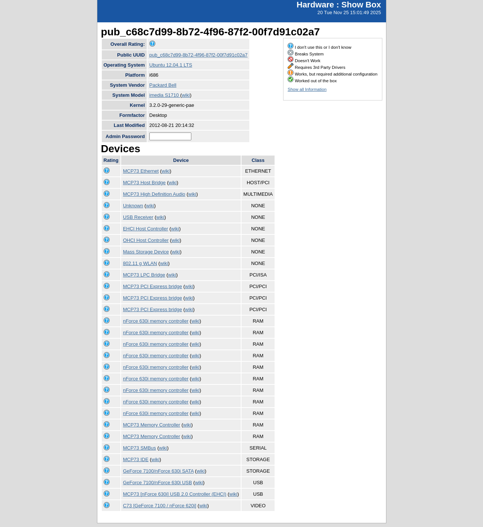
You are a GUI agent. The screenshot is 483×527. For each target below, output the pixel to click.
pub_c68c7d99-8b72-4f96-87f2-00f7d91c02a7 (198, 55)
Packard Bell (162, 85)
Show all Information (307, 89)
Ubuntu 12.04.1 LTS (170, 65)
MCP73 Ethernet (141, 171)
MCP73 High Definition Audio (154, 194)
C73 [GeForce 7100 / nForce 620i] (159, 505)
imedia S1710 (164, 95)
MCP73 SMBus (139, 448)
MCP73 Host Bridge (144, 182)
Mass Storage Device (146, 252)
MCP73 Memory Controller (151, 425)
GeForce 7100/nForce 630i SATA (158, 471)
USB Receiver (138, 217)
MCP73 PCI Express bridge (152, 286)
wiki (186, 95)
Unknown (133, 205)
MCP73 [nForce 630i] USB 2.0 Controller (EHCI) (174, 494)
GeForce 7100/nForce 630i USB (157, 482)
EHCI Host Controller (145, 228)
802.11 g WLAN (140, 263)
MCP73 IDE (136, 459)
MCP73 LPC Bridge (144, 275)
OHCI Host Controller (146, 240)
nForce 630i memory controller (155, 321)
